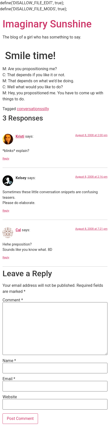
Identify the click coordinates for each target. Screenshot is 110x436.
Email (9, 379)
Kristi (20, 136)
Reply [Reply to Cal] (6, 257)
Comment (13, 300)
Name (9, 361)
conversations (29, 108)
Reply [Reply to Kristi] (6, 158)
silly (45, 108)
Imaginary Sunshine (47, 24)
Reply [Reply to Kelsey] (6, 210)
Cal (18, 230)
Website (10, 397)
